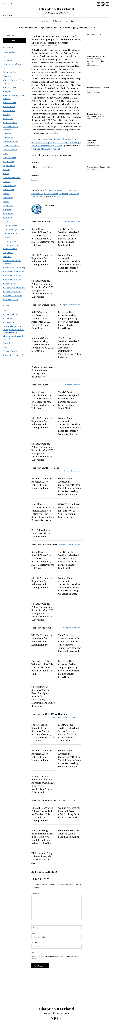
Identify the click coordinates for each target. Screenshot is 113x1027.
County (6, 114)
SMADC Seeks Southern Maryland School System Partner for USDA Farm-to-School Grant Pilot (68, 237)
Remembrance (10, 233)
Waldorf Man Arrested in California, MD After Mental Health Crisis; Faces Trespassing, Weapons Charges (69, 262)
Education (8, 137)
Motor (6, 193)
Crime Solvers (10, 122)
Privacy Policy (10, 351)
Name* (33, 924)
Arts (5, 68)
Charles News (9, 102)
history (6, 169)
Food (5, 153)
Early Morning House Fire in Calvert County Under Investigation (42, 371)
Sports (6, 237)
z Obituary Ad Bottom (14, 287)
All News (7, 60)
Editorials (8, 133)
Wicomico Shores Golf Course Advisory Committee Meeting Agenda (96, 60)
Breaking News (10, 72)
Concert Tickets (11, 314)
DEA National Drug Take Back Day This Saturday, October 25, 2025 (42, 857)
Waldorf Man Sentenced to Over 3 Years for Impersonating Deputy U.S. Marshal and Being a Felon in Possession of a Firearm (56, 142)
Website (34, 942)
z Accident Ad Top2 (12, 279)
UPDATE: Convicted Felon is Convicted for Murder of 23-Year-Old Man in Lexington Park (69, 511)
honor (6, 173)
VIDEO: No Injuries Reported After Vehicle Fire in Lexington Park (41, 259)
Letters (6, 181)
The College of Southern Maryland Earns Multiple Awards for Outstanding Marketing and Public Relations (69, 347)
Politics (7, 221)
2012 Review (9, 52)
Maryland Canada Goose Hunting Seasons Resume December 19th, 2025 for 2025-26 (43, 344)
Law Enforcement (11, 177)
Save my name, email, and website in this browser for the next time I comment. (56, 957)
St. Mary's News (11, 241)
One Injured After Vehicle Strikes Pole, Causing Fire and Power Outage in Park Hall (43, 667)
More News (8, 189)
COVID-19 (8, 118)
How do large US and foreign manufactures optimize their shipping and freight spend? (57, 27)
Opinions (7, 217)
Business (7, 76)
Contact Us (76, 21)
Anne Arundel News (13, 64)
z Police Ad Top (10, 299)
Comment (35, 893)
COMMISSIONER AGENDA (94, 141)
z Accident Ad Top (12, 275)
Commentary (9, 106)
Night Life (8, 205)
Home (35, 21)
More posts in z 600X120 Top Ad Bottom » (67, 717)
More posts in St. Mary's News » (70, 545)
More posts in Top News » (72, 628)
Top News (8, 252)
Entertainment (10, 141)
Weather (7, 256)
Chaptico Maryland (56, 8)
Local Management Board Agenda (98, 88)
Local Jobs (45, 21)
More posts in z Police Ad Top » (70, 800)
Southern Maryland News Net (45, 148)
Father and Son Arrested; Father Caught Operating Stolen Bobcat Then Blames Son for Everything (68, 320)
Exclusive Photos (11, 145)
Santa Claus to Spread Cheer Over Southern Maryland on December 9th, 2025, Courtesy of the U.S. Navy (42, 237)
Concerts (7, 318)
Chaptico (7, 91)
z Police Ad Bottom (12, 295)
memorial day (9, 185)
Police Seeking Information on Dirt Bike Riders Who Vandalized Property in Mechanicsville (42, 837)
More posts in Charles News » (71, 305)
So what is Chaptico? (13, 355)
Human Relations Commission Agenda (95, 115)
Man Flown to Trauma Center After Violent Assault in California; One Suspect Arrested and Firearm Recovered (42, 512)
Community (9, 110)
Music (6, 201)
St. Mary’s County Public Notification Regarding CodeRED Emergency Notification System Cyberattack (42, 288)
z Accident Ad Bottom (14, 271)
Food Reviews (9, 157)
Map (67, 21)
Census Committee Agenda (98, 167)
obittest (7, 209)
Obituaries (8, 213)
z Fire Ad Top (9, 283)
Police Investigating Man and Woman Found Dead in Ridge (69, 833)
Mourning (8, 197)
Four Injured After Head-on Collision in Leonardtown (42, 533)
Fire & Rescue (10, 149)
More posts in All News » (73, 222)
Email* (33, 933)
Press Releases (10, 225)
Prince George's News (13, 229)
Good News (8, 161)
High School (9, 165)
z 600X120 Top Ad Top (14, 267)
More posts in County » (73, 385)
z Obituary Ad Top (12, 291)
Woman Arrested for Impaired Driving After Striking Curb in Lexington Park (69, 812)
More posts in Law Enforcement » (70, 471)
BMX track (57, 21)
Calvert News (9, 87)
